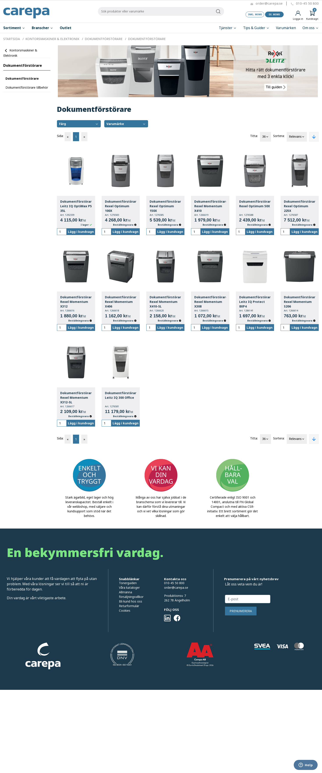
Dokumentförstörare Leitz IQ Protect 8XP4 (255, 301)
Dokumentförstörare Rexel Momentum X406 (120, 301)
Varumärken (286, 28)
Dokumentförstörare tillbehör (26, 87)
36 (265, 136)
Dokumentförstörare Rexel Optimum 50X (255, 203)
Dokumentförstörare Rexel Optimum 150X (165, 206)
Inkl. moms (255, 14)
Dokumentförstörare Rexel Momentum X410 (210, 206)
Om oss (311, 28)
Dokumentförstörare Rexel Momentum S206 (299, 301)
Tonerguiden (128, 583)
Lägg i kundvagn (81, 232)
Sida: (60, 136)
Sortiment (14, 28)
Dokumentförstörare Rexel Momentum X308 (210, 301)
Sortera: (279, 136)
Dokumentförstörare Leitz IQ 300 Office (120, 395)
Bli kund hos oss (130, 601)
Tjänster (228, 28)
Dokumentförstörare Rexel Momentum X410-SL (165, 301)
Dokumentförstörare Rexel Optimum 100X (120, 206)
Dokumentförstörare (22, 65)
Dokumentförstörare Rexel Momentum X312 (76, 301)
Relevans (297, 136)
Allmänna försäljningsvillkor (131, 594)
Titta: (254, 136)
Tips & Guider (256, 28)
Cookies (124, 610)
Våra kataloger (129, 587)
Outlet (65, 28)
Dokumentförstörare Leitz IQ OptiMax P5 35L (76, 206)
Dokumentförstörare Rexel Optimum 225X (299, 206)
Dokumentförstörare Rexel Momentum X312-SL (76, 397)
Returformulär (129, 606)
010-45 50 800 (307, 3)
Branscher (42, 28)
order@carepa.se (269, 3)
